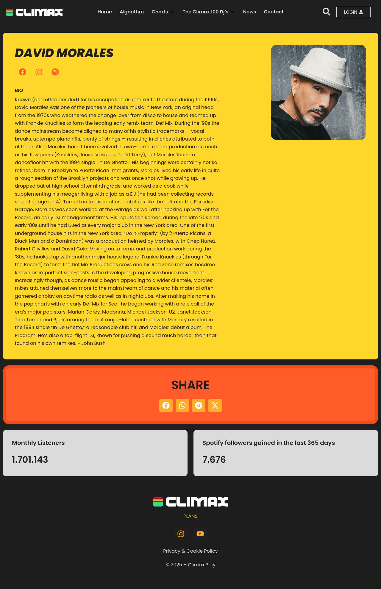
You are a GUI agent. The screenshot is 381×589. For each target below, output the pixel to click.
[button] (163, 12)
